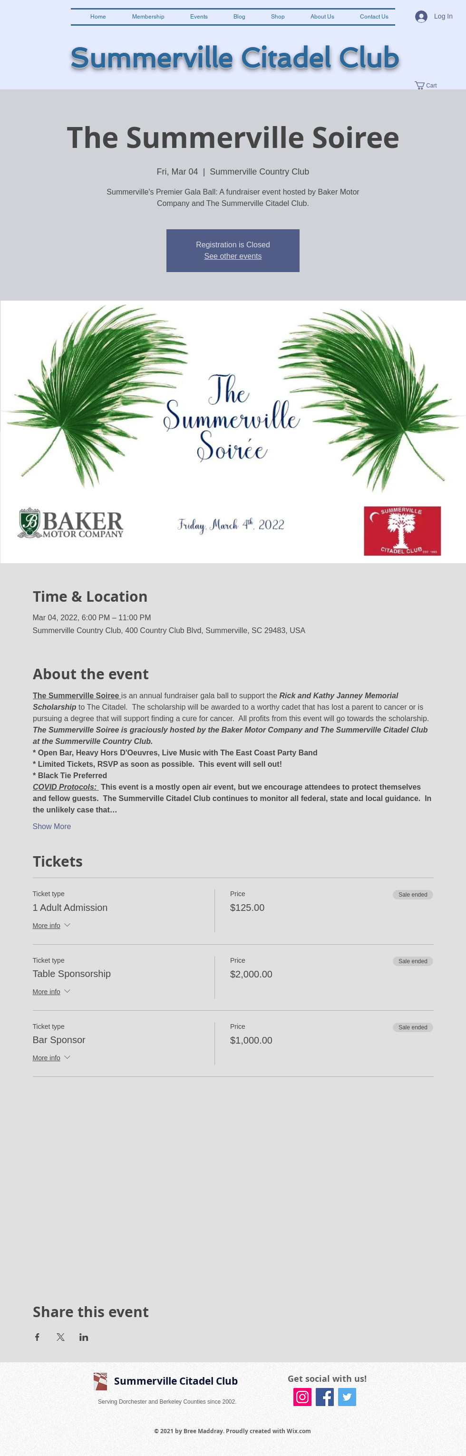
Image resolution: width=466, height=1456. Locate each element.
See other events (233, 256)
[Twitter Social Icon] (347, 1397)
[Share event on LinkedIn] (83, 1337)
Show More (52, 826)
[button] (431, 85)
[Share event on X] (60, 1337)
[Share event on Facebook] (37, 1337)
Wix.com (299, 1431)
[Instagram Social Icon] (302, 1397)
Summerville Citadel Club (176, 1381)
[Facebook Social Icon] (325, 1397)
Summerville (151, 58)
